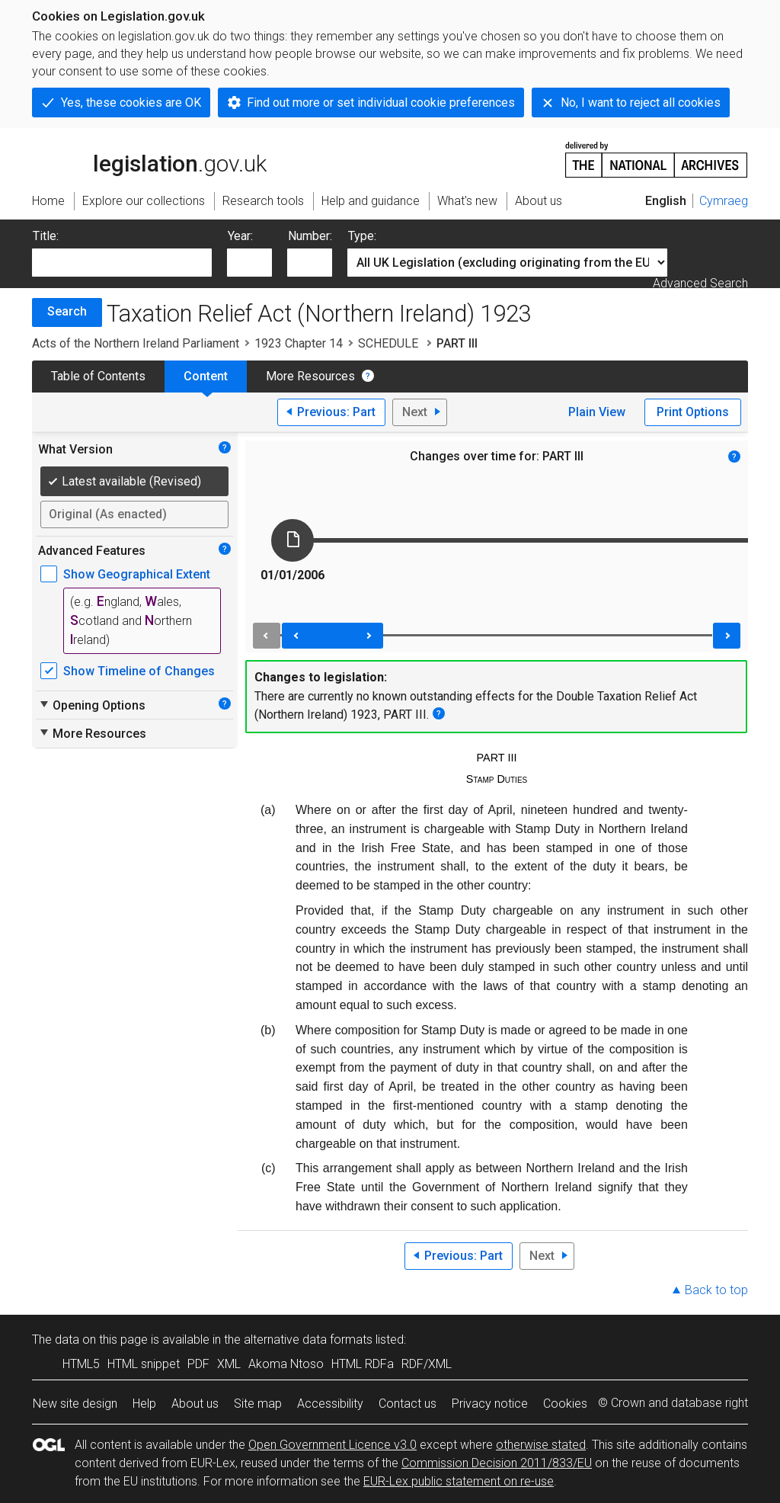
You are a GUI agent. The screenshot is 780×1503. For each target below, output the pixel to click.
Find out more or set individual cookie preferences (381, 102)
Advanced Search (700, 283)
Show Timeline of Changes (139, 671)
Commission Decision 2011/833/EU (496, 1463)
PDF (198, 1364)
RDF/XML (426, 1364)
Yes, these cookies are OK (131, 102)
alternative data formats (308, 1339)
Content (206, 376)
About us (195, 1403)
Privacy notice (490, 1403)
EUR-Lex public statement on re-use (458, 1481)
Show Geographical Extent (136, 574)
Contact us (407, 1403)
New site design (75, 1403)
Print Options (693, 412)
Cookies (565, 1403)
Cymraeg (723, 201)
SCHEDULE (389, 343)
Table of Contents (98, 376)
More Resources (310, 376)
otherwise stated (541, 1444)
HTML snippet (143, 1364)
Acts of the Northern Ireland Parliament (135, 343)
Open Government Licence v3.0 (332, 1444)
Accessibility (330, 1403)
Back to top (716, 1290)
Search (67, 311)
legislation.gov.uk (149, 158)
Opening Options (91, 705)
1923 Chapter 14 (298, 343)
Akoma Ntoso (286, 1364)
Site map (258, 1403)
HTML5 (81, 1364)
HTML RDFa (362, 1364)
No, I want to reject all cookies (641, 102)
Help (144, 1403)
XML (229, 1364)
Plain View (596, 412)
